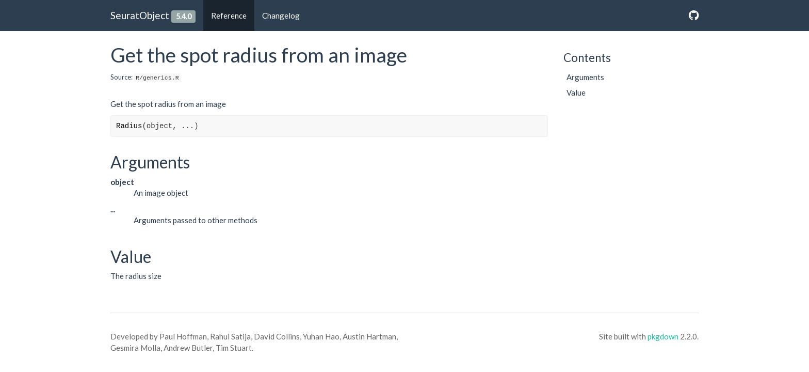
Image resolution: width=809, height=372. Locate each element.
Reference (229, 15)
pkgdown (663, 336)
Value (576, 92)
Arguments (585, 77)
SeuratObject (139, 15)
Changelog (281, 15)
